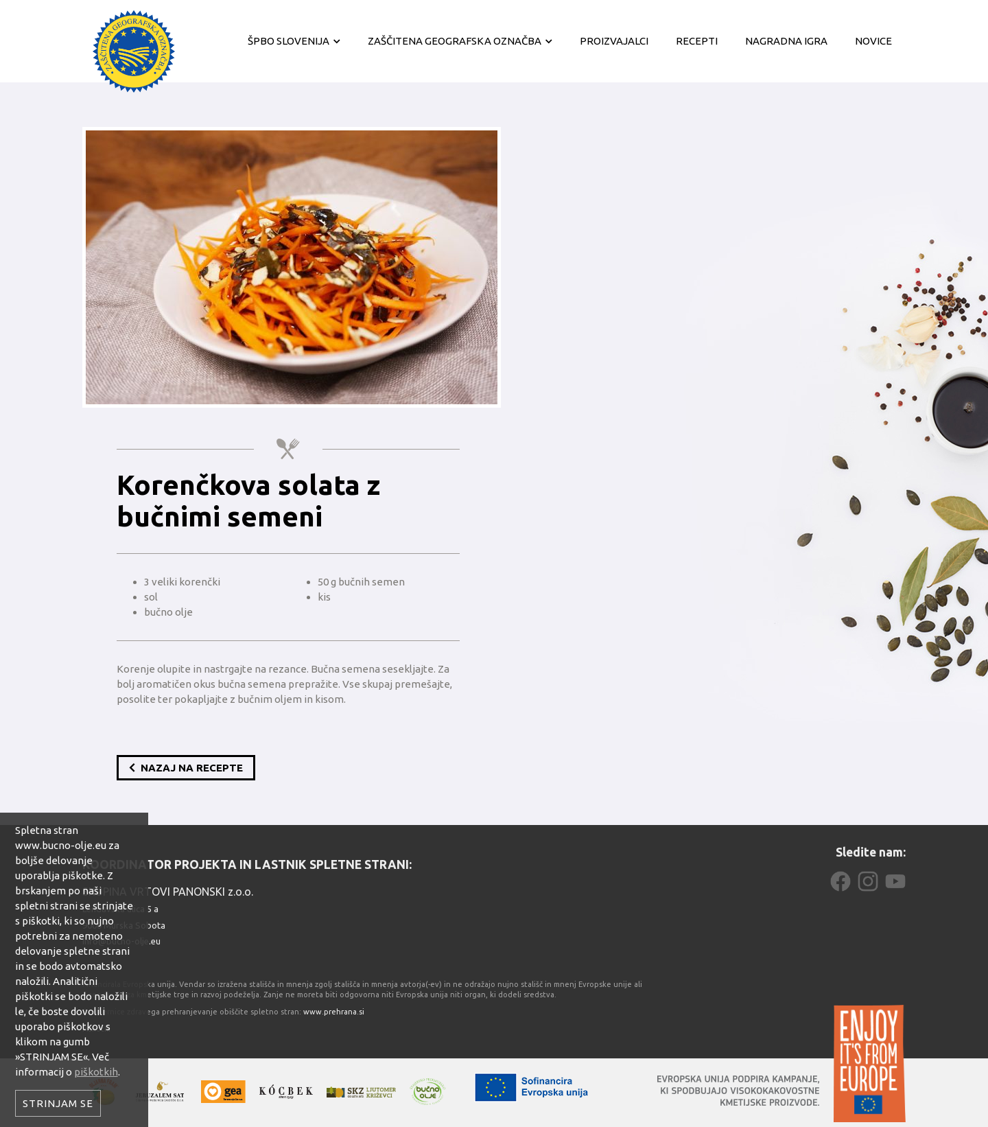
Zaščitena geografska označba (454, 41)
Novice (873, 41)
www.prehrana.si (333, 1012)
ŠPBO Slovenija (288, 41)
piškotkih (96, 1072)
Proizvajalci (614, 41)
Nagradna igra (786, 41)
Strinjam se (58, 1103)
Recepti (697, 41)
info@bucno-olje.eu (121, 941)
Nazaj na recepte (186, 768)
